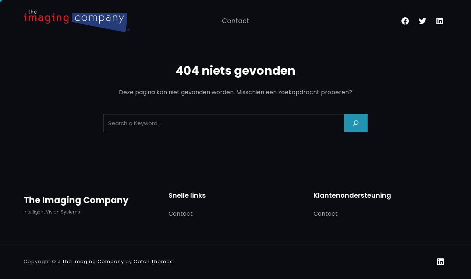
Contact (235, 20)
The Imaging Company (76, 200)
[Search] (356, 123)
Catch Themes (153, 261)
